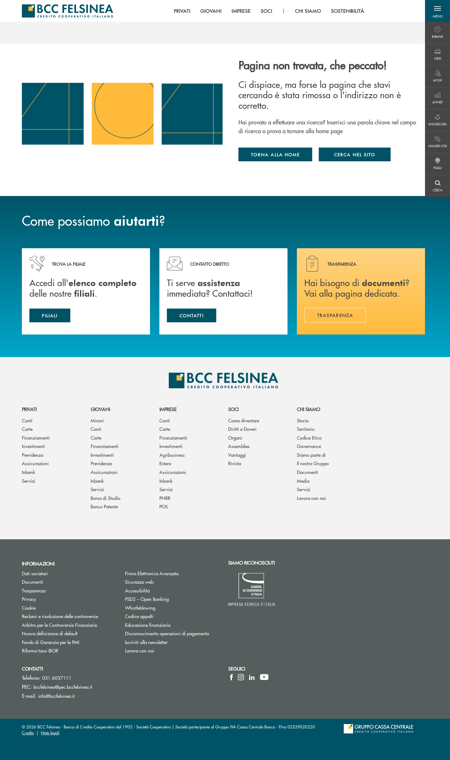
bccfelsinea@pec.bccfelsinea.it (62, 686)
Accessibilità (137, 590)
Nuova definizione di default (50, 633)
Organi (235, 437)
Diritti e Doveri (242, 428)
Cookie (52, 607)
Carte (27, 428)
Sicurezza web (139, 581)
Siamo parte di (311, 454)
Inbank (28, 472)
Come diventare (243, 420)
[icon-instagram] (241, 677)
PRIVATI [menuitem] (182, 11)
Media (303, 480)
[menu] (269, 11)
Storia (302, 420)
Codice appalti (139, 616)
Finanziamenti (36, 437)
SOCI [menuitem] (266, 11)
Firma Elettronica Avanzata (172, 573)
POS (163, 506)
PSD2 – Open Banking (170, 599)
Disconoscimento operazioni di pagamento (167, 633)
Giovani (100, 409)
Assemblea (238, 446)
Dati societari (58, 573)
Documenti (307, 472)
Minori (97, 420)
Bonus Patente (104, 506)
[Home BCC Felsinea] (67, 11)
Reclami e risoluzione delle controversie (69, 616)
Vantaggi (237, 454)
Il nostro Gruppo (313, 463)
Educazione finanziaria (147, 625)
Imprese (168, 409)
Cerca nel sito (354, 154)
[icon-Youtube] (264, 677)
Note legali (50, 733)
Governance (309, 446)
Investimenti (33, 446)
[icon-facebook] (231, 677)
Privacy (52, 599)
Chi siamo (308, 409)
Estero (165, 463)
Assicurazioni (35, 463)
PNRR (164, 498)
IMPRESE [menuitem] (241, 11)
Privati (29, 409)
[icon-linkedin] (252, 677)
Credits (28, 733)
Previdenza (32, 454)
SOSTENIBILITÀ (347, 11)
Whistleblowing (140, 607)
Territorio (305, 428)
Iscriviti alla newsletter (170, 642)
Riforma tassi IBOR (63, 650)
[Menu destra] (437, 33)
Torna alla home (275, 154)
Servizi (28, 480)
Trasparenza (34, 590)
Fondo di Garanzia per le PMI (69, 642)
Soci (233, 409)
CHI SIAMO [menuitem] (308, 11)
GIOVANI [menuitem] (211, 11)
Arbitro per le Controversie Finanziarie (69, 625)
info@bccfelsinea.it (56, 695)
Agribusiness (172, 454)
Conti (27, 420)
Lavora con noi (311, 498)
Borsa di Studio (105, 498)
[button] (437, 11)
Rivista (234, 463)
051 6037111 (57, 677)
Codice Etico (309, 437)
